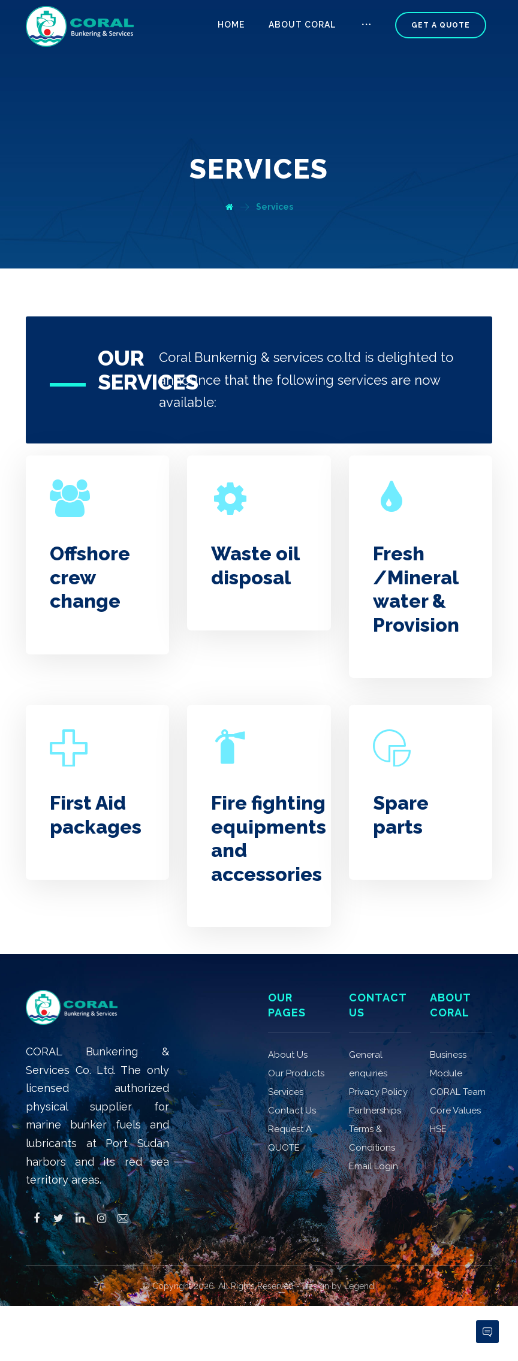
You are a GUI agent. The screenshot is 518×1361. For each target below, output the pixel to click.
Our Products (296, 1035)
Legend (359, 1248)
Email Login (373, 1128)
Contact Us (292, 1072)
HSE (438, 1091)
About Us (288, 1017)
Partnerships (375, 1072)
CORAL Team (458, 1054)
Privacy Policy (378, 1054)
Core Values (455, 1072)
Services (285, 1054)
